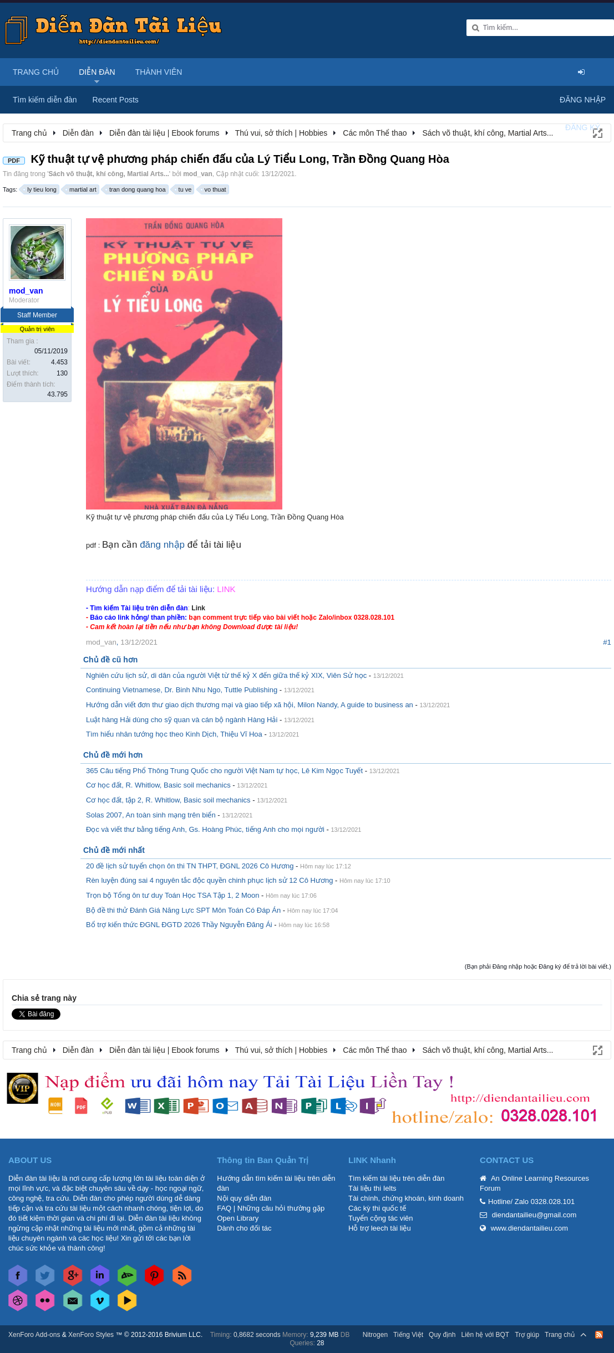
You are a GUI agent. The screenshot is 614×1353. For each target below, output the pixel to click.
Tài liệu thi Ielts (372, 1188)
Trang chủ (36, 72)
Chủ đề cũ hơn (110, 659)
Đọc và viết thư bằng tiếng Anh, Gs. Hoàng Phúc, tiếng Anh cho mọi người (205, 829)
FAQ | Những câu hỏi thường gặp (270, 1208)
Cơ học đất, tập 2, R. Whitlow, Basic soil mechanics (168, 800)
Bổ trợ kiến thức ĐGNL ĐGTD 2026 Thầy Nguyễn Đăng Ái (179, 924)
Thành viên (158, 72)
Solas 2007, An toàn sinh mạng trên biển (151, 815)
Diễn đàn (97, 72)
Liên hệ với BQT (485, 1335)
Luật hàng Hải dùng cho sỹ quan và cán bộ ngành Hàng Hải (181, 720)
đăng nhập (162, 544)
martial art (81, 189)
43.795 (57, 394)
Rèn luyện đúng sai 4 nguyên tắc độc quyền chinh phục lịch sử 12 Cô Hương (209, 880)
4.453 (59, 362)
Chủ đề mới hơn (113, 754)
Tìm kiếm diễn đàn (45, 99)
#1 (607, 642)
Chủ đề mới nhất (114, 850)
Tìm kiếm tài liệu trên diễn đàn (396, 1178)
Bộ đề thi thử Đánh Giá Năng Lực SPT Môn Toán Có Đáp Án (183, 910)
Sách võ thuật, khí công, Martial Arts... (109, 174)
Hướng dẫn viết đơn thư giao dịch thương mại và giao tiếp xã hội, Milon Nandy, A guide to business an (249, 705)
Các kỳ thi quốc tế (377, 1208)
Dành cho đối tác (244, 1228)
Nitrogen (375, 1335)
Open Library (237, 1218)
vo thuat (213, 189)
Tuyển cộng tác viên (380, 1218)
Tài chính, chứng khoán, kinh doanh (406, 1198)
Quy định (442, 1335)
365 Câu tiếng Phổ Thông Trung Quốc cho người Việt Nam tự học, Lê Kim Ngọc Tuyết (224, 770)
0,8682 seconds (257, 1335)
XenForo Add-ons (34, 1335)
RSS (599, 1335)
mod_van (197, 174)
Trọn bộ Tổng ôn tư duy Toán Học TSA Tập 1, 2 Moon (173, 895)
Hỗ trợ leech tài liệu (379, 1228)
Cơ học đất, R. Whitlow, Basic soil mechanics (158, 785)
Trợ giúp (527, 1335)
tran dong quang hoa (136, 189)
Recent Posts (116, 99)
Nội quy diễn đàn (244, 1198)
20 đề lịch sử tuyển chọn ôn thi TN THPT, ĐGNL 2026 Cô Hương (189, 866)
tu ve (183, 189)
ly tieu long (40, 189)
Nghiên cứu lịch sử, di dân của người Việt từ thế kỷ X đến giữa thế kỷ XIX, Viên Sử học (226, 675)
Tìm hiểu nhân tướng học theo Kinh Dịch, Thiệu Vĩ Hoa (174, 734)
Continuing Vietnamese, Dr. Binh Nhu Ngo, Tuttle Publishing (181, 690)
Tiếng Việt (408, 1335)
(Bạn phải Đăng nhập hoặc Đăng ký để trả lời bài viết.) (538, 966)
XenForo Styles (91, 1335)
